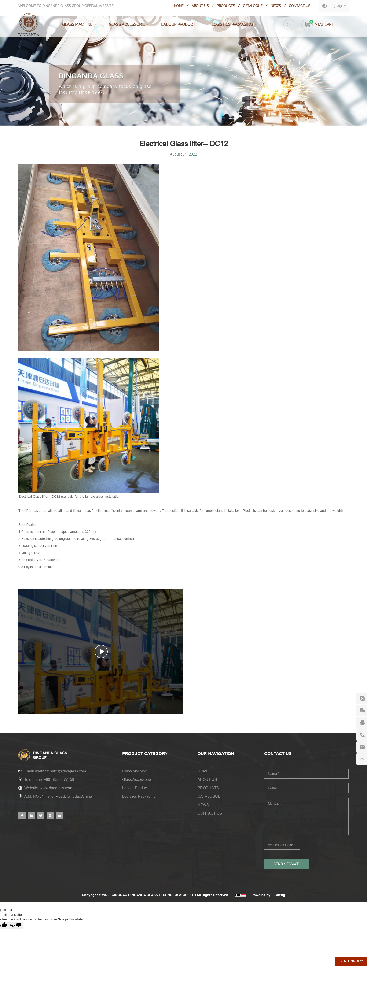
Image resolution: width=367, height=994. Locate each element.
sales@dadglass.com (68, 771)
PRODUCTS (226, 6)
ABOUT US (200, 6)
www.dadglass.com (56, 787)
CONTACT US (299, 6)
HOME (179, 6)
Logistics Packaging (231, 24)
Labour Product (177, 24)
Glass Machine (76, 24)
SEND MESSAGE (286, 864)
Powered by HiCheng (268, 895)
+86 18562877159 (59, 779)
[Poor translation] (16, 925)
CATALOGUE (252, 6)
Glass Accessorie (126, 24)
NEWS (275, 6)
